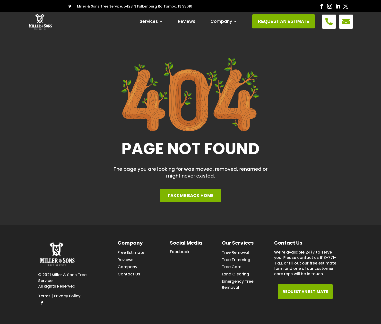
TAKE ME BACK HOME (190, 195)
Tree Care (231, 267)
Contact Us (129, 274)
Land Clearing (235, 274)
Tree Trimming (236, 260)
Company (221, 21)
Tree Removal (235, 252)
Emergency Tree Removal (237, 284)
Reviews (186, 21)
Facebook (180, 252)
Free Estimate (131, 252)
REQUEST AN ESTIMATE (305, 291)
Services (149, 21)
